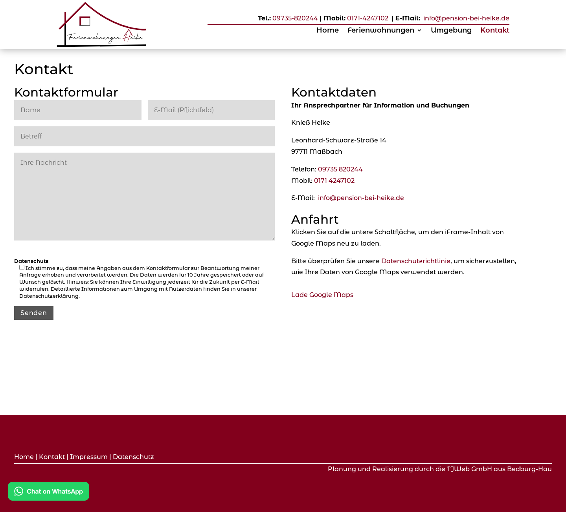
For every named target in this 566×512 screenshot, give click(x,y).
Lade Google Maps (322, 295)
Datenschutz (133, 457)
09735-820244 (295, 18)
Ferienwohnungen (380, 31)
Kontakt (494, 31)
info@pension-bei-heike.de (465, 18)
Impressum (89, 457)
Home (327, 31)
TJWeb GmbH (469, 469)
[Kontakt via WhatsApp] (48, 493)
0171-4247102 (367, 18)
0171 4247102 (334, 180)
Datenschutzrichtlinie (415, 261)
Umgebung (451, 31)
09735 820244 (340, 169)
